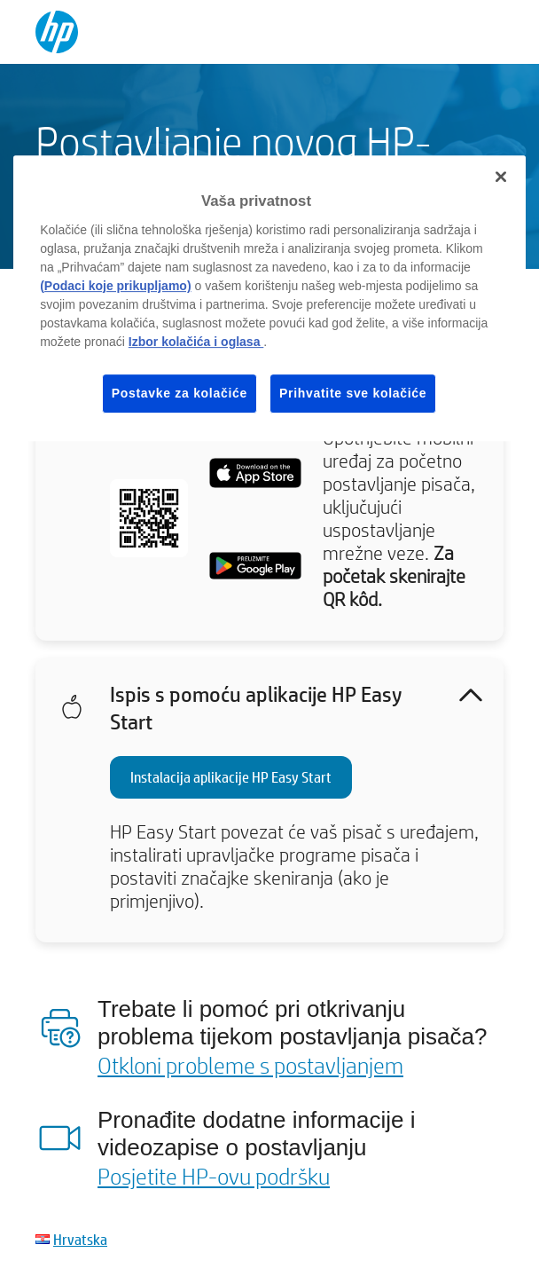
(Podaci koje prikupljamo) (115, 286)
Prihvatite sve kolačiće (352, 393)
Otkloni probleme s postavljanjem (250, 1065)
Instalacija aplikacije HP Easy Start (231, 777)
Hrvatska (80, 1239)
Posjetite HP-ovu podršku (214, 1176)
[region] (269, 298)
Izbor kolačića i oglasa (196, 342)
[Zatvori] (500, 176)
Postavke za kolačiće (179, 393)
